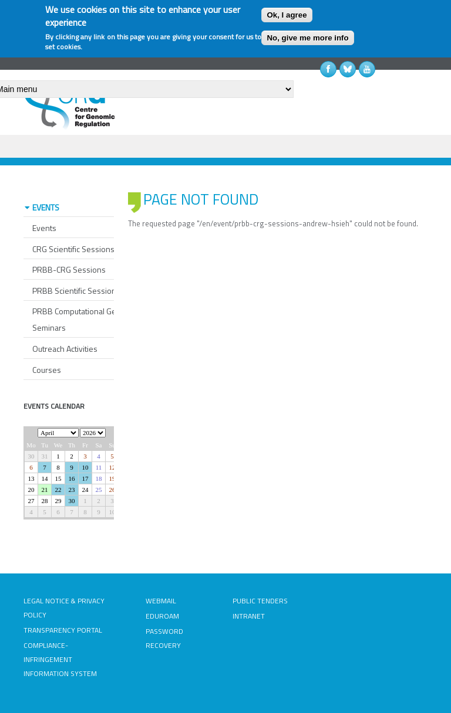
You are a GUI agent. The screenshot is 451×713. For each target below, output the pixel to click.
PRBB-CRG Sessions (69, 269)
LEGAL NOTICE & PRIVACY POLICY (64, 607)
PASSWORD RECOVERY (164, 638)
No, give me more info (307, 37)
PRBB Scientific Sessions (76, 290)
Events (44, 228)
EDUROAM (162, 616)
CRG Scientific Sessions (73, 249)
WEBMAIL (161, 600)
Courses (46, 370)
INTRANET (249, 616)
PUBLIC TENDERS (260, 600)
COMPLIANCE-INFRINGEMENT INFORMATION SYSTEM (60, 659)
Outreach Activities (64, 348)
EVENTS (45, 207)
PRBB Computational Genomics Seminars (87, 319)
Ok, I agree (287, 15)
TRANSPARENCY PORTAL (62, 630)
